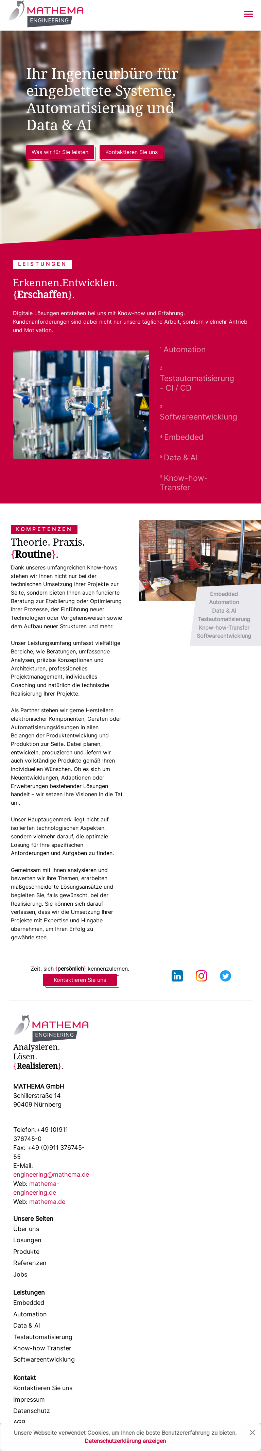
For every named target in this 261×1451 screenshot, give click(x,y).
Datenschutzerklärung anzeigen (125, 1440)
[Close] (252, 1432)
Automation (30, 1314)
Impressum (29, 1399)
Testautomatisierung (42, 1337)
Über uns (26, 1228)
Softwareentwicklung (44, 1359)
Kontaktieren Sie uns (131, 152)
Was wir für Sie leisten (60, 152)
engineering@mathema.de (51, 1170)
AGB (19, 1422)
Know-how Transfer (42, 1348)
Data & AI (26, 1325)
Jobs (20, 1274)
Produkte (26, 1251)
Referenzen (30, 1262)
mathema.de (39, 1201)
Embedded (28, 1302)
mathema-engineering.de (36, 1188)
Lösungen (27, 1240)
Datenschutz (31, 1410)
